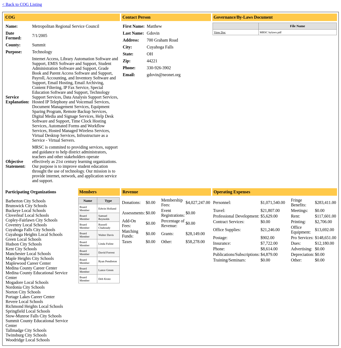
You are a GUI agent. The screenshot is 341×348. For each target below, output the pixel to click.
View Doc (220, 32)
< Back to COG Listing (22, 4)
